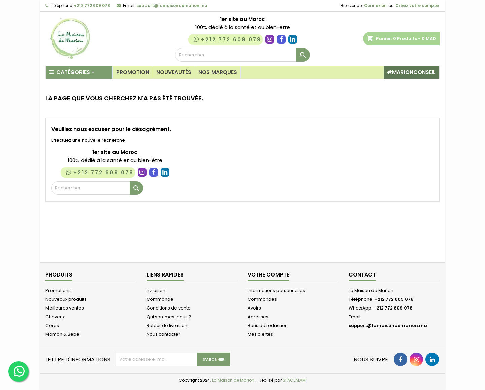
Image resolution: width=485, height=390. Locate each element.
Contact (362, 275)
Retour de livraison (167, 325)
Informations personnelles (276, 290)
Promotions (58, 290)
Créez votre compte (417, 5)
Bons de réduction (268, 325)
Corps (52, 325)
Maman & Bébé (62, 334)
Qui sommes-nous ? (169, 317)
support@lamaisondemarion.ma (171, 5)
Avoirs (254, 308)
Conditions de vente (169, 308)
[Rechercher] (242, 55)
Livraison (156, 290)
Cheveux (55, 317)
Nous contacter (163, 334)
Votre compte (268, 275)
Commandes (262, 299)
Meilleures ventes (64, 308)
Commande (160, 299)
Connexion (375, 5)
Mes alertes (260, 334)
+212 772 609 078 (92, 5)
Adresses (258, 317)
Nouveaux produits (66, 299)
